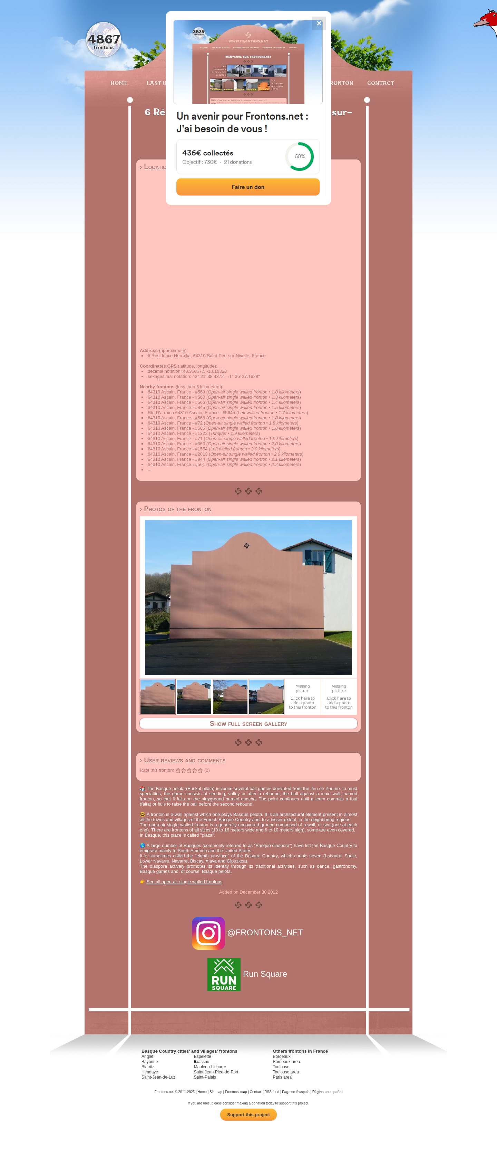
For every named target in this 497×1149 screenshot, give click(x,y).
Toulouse (281, 1066)
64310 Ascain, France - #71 (175, 438)
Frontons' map (236, 1092)
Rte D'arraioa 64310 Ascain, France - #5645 (191, 412)
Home (119, 82)
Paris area (282, 1077)
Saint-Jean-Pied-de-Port (216, 1072)
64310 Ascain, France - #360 (176, 443)
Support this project (248, 1114)
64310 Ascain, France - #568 (176, 417)
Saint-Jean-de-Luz (158, 1077)
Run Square (248, 973)
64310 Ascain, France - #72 (175, 423)
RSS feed (271, 1092)
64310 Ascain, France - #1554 (177, 448)
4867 (103, 38)
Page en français (295, 1092)
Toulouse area (286, 1072)
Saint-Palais (205, 1077)
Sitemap (215, 1092)
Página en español (327, 1092)
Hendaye (150, 1072)
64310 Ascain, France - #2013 (177, 454)
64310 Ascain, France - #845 (176, 407)
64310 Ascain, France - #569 (176, 392)
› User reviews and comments (183, 760)
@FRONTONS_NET (248, 932)
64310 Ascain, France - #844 (176, 459)
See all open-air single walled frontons (185, 881)
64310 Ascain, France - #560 (176, 397)
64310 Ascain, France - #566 (176, 402)
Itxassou (201, 1061)
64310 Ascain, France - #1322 (177, 433)
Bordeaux (281, 1056)
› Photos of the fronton (176, 509)
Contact (379, 82)
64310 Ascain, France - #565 (176, 428)
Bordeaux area (286, 1061)
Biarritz (148, 1066)
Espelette (202, 1056)
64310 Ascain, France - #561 (176, 464)
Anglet (147, 1056)
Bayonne (150, 1061)
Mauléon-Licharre (210, 1066)
